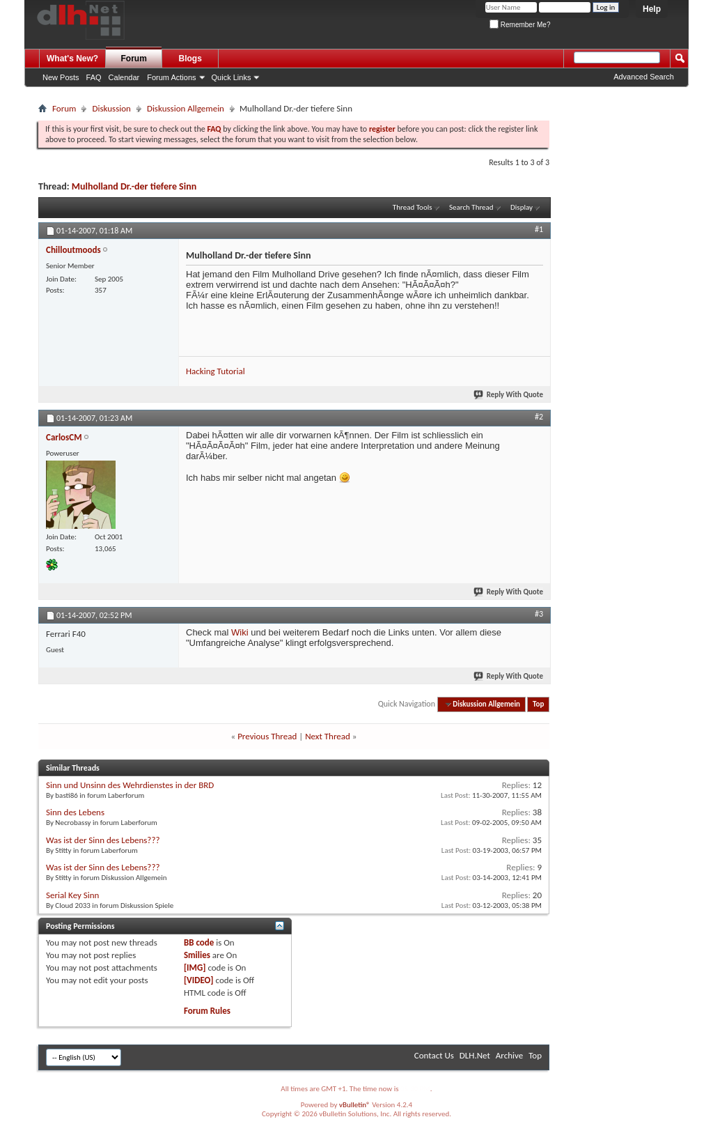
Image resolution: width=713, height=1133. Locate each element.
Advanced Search (643, 76)
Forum (134, 58)
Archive (509, 1055)
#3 (539, 614)
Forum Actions (171, 77)
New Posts (60, 77)
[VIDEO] (199, 980)
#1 (539, 229)
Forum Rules (207, 1010)
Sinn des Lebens (75, 812)
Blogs (190, 58)
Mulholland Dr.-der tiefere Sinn (134, 186)
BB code (199, 942)
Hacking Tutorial (215, 371)
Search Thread (471, 207)
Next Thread (327, 736)
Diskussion (111, 108)
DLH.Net (475, 1055)
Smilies (197, 955)
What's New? (72, 58)
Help (652, 9)
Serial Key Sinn (72, 895)
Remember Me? (519, 25)
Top (538, 704)
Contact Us (434, 1055)
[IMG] (195, 967)
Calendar (124, 77)
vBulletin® (354, 1104)
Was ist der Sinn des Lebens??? (102, 840)
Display (521, 207)
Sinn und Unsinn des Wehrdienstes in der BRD (130, 785)
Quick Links (231, 77)
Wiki (240, 632)
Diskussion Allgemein (185, 108)
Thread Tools (412, 207)
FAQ (94, 77)
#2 (539, 417)
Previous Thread (267, 736)
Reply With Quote (509, 394)
